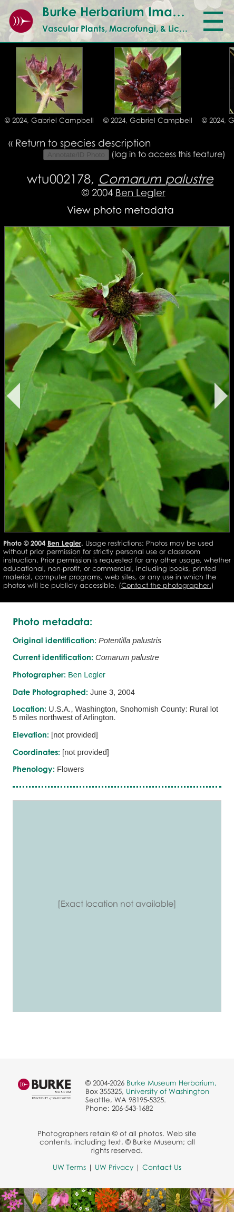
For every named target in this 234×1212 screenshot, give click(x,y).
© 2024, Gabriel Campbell (49, 120)
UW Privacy (114, 1167)
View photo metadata (120, 209)
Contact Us (161, 1167)
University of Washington (167, 1091)
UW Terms (69, 1167)
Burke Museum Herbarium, (171, 1083)
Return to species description (83, 143)
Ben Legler (140, 192)
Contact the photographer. (166, 585)
